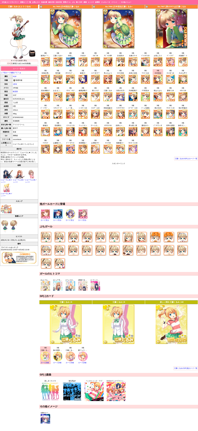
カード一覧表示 (19, 69)
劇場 (85, 2)
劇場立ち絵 (17, 63)
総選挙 (97, 2)
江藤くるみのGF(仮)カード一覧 (185, 368)
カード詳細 (45, 363)
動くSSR (79, 2)
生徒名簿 (44, 2)
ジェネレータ (105, 2)
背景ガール (67, 2)
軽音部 (15, 91)
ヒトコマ (91, 2)
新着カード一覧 (25, 2)
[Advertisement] (118, 182)
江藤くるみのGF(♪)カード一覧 (186, 159)
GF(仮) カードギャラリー (10, 2)
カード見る (45, 220)
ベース (9, 63)
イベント (114, 2)
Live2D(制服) (26, 63)
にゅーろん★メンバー (7, 180)
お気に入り (36, 2)
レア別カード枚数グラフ (11, 73)
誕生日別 (51, 2)
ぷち (73, 2)
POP (14, 76)
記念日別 (59, 2)
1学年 (15, 84)
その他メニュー (126, 2)
